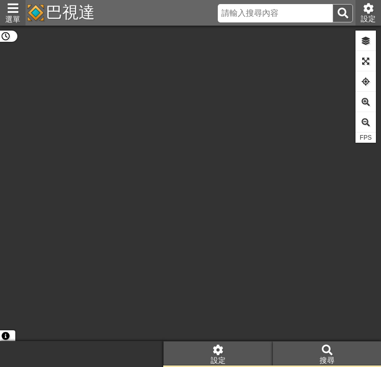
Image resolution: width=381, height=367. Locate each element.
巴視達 (70, 12)
